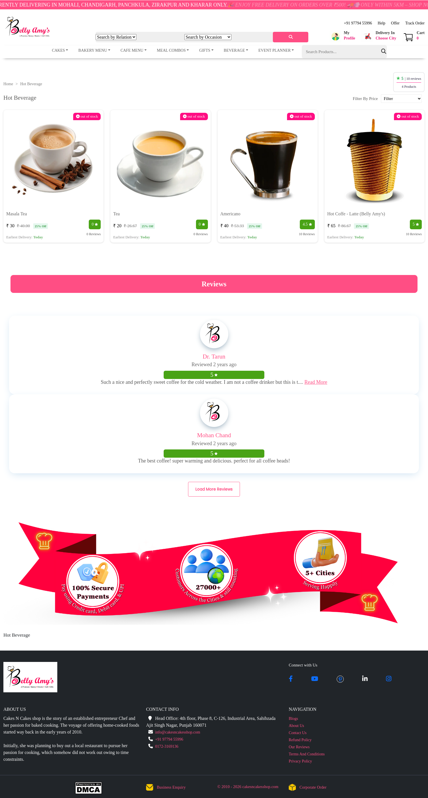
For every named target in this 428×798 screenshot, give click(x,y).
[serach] (290, 37)
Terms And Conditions (307, 754)
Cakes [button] (58, 50)
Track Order (415, 23)
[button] (342, 36)
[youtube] (314, 679)
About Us (296, 726)
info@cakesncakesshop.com (177, 732)
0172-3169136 (166, 746)
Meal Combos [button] (171, 50)
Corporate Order (313, 787)
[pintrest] (340, 679)
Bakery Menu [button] (92, 50)
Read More (315, 382)
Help (381, 23)
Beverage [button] (234, 50)
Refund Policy (300, 740)
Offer (395, 23)
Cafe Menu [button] (132, 50)
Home (8, 84)
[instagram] (388, 679)
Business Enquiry (171, 787)
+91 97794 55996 (358, 23)
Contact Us (298, 733)
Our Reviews (299, 747)
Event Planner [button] (274, 50)
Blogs (293, 718)
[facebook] (291, 679)
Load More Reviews (214, 489)
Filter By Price (365, 98)
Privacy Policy (300, 761)
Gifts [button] (204, 50)
